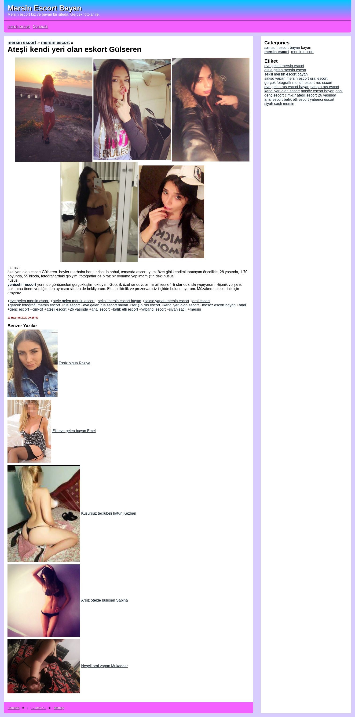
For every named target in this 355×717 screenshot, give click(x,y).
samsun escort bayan (282, 48)
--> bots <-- (38, 708)
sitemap (59, 708)
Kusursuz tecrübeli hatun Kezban (71, 513)
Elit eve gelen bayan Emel (51, 431)
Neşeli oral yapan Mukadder (67, 666)
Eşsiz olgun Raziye (48, 363)
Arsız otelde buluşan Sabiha (67, 600)
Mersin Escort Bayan (44, 8)
